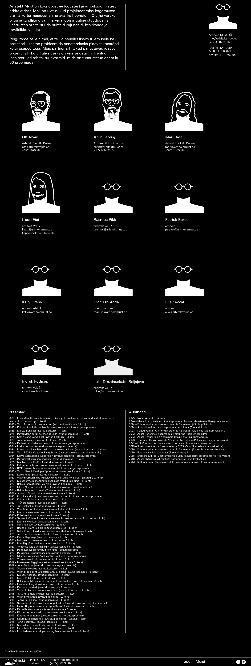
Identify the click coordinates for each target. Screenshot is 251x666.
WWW (37, 651)
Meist (200, 662)
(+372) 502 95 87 (60, 663)
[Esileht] (15, 662)
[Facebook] (238, 662)
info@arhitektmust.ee (64, 660)
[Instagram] (243, 662)
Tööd (186, 662)
